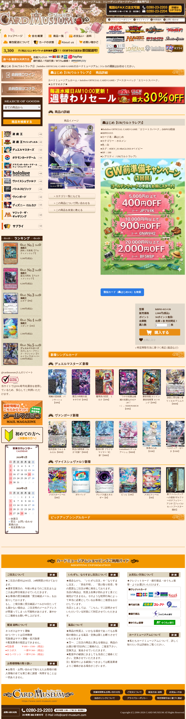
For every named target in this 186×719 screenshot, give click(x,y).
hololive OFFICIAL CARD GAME (97, 80)
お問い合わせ (172, 20)
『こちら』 (94, 607)
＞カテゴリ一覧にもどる (66, 196)
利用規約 (157, 20)
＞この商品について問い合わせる (71, 203)
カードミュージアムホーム (62, 80)
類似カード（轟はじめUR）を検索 (122, 292)
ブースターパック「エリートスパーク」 (138, 80)
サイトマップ (142, 20)
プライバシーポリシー (121, 20)
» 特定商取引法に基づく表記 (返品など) (156, 347)
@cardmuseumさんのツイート (17, 372)
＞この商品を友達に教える (68, 210)
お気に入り (147, 340)
